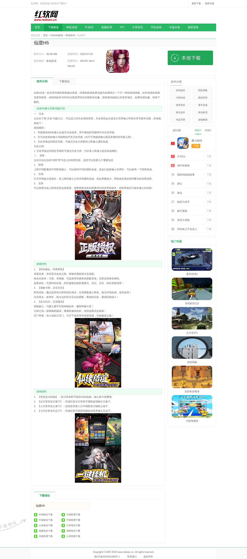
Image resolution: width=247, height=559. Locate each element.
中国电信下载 (46, 514)
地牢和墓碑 (183, 165)
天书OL (181, 156)
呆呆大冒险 (183, 220)
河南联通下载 (46, 536)
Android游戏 (56, 35)
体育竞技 (180, 105)
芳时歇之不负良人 (187, 229)
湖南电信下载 (73, 530)
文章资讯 (137, 27)
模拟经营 (202, 97)
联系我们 (132, 556)
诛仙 (179, 192)
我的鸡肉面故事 (186, 174)
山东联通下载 (73, 536)
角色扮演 (70, 35)
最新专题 (209, 3)
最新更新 (193, 27)
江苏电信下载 (73, 525)
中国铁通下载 (73, 520)
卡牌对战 (180, 97)
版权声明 (148, 556)
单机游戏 (71, 27)
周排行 (198, 130)
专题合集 (174, 27)
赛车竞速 (202, 105)
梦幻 (179, 183)
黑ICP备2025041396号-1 (107, 556)
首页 (37, 27)
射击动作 (180, 112)
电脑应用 (106, 27)
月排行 (208, 130)
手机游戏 (156, 27)
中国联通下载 (73, 514)
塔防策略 (202, 90)
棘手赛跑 (182, 211)
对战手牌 (180, 119)
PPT (122, 27)
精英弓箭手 (183, 201)
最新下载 (196, 3)
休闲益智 (180, 90)
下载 (209, 156)
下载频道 (53, 27)
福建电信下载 (46, 530)
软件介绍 (42, 81)
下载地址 (64, 81)
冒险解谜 (202, 119)
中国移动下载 (46, 520)
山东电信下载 (46, 525)
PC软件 (89, 27)
